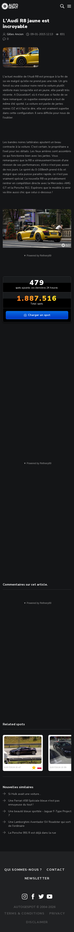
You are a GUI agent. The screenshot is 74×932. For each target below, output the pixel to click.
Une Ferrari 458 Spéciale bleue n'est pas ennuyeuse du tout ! (34, 802)
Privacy (57, 913)
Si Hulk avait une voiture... (24, 794)
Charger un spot (37, 315)
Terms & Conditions (24, 913)
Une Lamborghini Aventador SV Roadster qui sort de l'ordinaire (39, 824)
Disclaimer (37, 922)
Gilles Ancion (15, 34)
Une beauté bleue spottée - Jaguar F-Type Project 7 (39, 813)
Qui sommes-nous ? (23, 870)
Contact (56, 870)
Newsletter (37, 878)
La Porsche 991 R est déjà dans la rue (32, 833)
